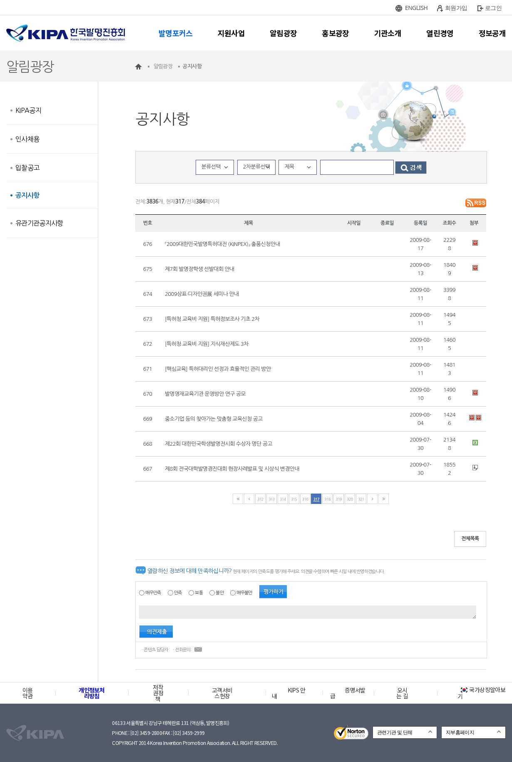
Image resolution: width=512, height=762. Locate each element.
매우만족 (153, 593)
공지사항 (27, 195)
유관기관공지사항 (39, 223)
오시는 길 (402, 693)
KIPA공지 (28, 110)
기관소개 (387, 32)
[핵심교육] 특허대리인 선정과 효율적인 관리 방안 (218, 369)
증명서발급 (347, 693)
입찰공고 (27, 167)
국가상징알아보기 (481, 692)
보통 (199, 593)
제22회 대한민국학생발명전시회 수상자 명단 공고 (218, 444)
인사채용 (27, 139)
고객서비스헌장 (222, 693)
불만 (220, 593)
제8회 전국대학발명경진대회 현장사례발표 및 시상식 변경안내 (232, 469)
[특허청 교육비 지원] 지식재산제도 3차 (207, 344)
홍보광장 (335, 32)
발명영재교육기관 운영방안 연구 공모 (205, 394)
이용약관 (27, 693)
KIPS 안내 (289, 693)
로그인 (493, 8)
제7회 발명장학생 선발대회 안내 (199, 269)
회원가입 (456, 8)
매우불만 (244, 593)
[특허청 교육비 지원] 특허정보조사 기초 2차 (212, 319)
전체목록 (470, 538)
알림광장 (283, 32)
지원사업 (231, 32)
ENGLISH (416, 8)
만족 (178, 593)
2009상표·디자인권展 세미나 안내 (202, 294)
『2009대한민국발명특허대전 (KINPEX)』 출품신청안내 (222, 244)
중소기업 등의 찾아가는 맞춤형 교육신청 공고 (214, 419)
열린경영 (439, 32)
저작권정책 (158, 693)
